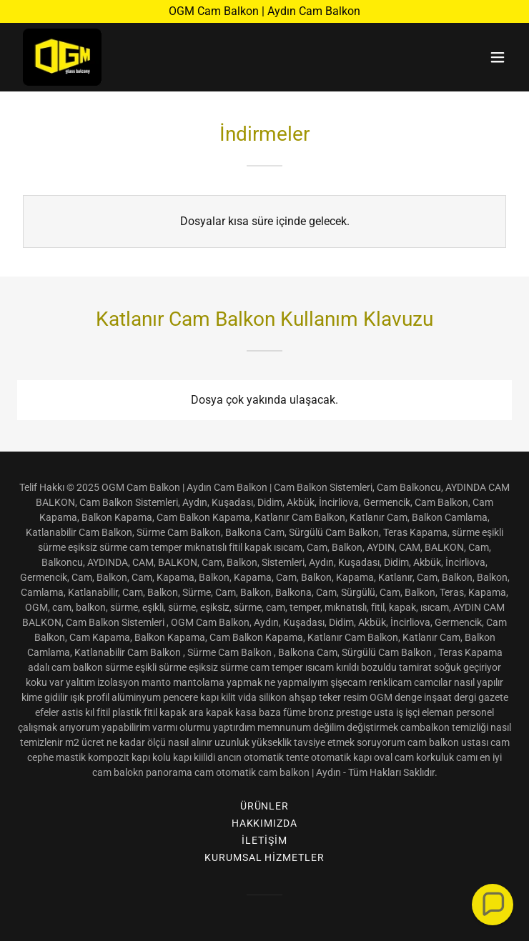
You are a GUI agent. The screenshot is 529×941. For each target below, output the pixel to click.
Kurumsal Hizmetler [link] (264, 857)
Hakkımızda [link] (265, 823)
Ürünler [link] (265, 806)
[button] (497, 57)
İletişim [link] (264, 840)
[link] (62, 57)
